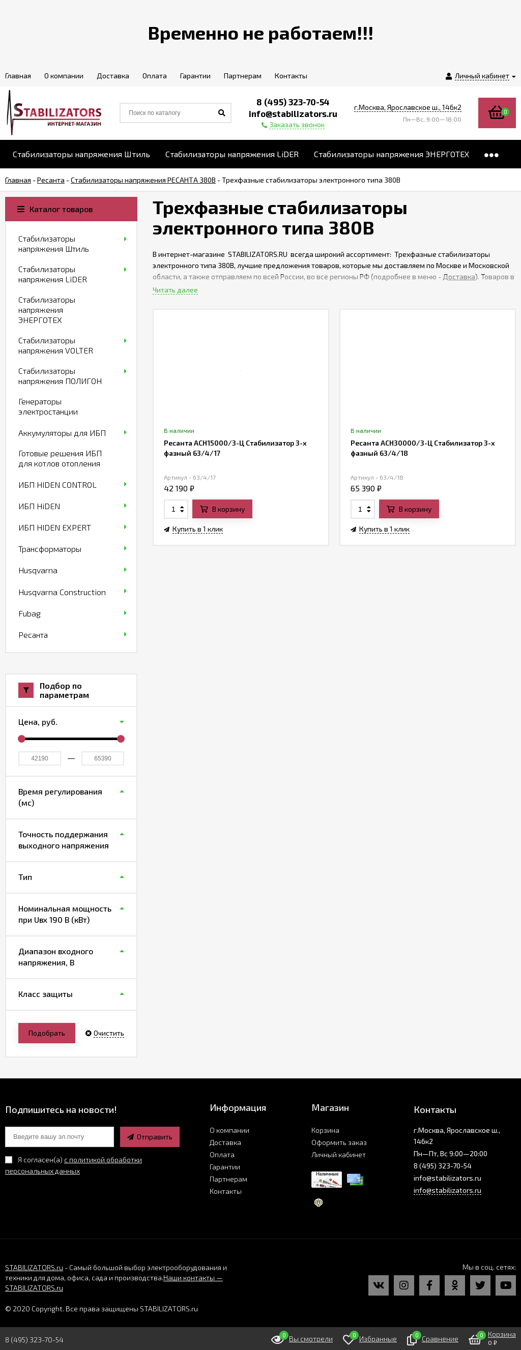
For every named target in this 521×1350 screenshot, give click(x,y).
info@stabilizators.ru (447, 1190)
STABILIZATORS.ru (34, 1267)
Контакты (226, 1191)
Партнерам (228, 1179)
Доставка (459, 276)
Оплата (222, 1154)
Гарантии (225, 1166)
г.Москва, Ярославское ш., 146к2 (407, 107)
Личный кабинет (338, 1154)
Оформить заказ (339, 1142)
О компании (229, 1130)
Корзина (325, 1130)
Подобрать (46, 1033)
